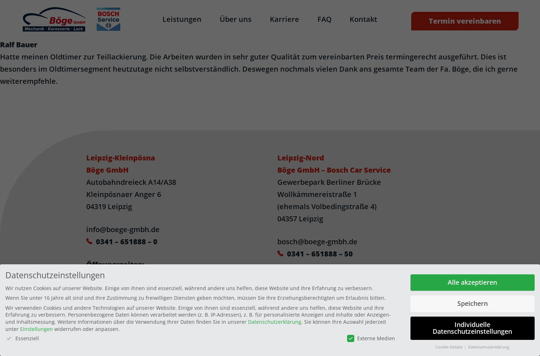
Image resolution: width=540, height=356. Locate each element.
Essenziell (22, 337)
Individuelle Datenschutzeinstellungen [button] (472, 327)
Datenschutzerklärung (274, 320)
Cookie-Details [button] (449, 345)
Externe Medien (371, 337)
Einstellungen (36, 327)
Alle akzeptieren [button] (472, 281)
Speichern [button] (472, 302)
